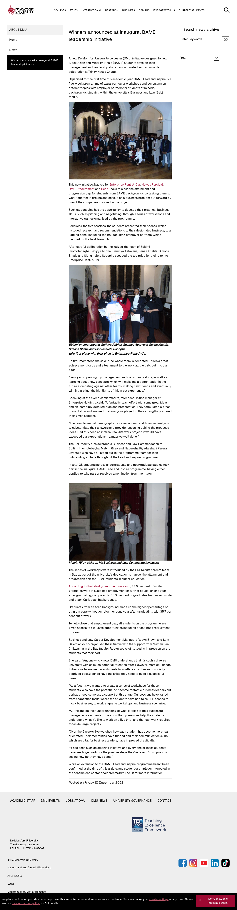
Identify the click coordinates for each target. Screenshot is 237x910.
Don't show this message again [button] (218, 900)
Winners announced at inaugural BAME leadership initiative (34, 62)
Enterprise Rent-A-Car (124, 184)
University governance (132, 800)
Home (13, 39)
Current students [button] (192, 10)
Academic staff (22, 800)
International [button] (91, 10)
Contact (164, 800)
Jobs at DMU (75, 800)
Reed (104, 189)
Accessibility (14, 875)
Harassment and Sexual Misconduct (29, 867)
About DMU (18, 29)
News (13, 50)
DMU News (99, 800)
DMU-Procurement (81, 189)
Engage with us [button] (164, 10)
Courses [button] (60, 10)
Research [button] (111, 10)
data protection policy (26, 903)
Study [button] (74, 10)
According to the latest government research (99, 586)
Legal (10, 883)
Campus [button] (144, 10)
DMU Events (50, 800)
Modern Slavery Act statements (26, 891)
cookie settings (158, 899)
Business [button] (128, 10)
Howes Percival (152, 184)
